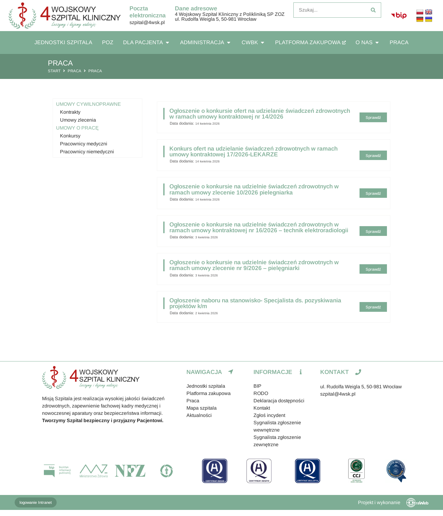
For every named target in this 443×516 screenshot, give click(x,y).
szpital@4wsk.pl (147, 22)
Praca (74, 71)
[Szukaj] (373, 10)
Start (54, 71)
